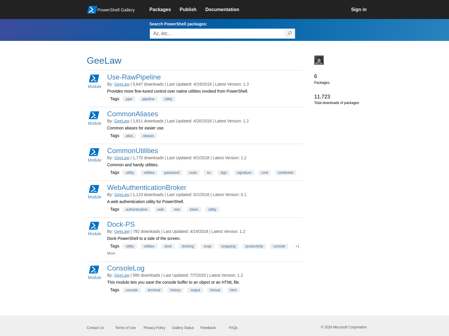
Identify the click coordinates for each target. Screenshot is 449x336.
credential (285, 173)
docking (188, 246)
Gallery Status (183, 328)
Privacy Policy (155, 328)
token (194, 209)
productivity (254, 246)
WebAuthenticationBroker (147, 187)
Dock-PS (121, 224)
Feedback (208, 328)
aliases (148, 136)
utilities (149, 173)
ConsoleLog (126, 268)
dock (168, 246)
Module (94, 81)
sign (223, 173)
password (171, 173)
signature (244, 173)
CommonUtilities (132, 151)
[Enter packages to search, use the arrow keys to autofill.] (217, 33)
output (195, 290)
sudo (193, 173)
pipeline (148, 99)
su (209, 173)
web (160, 209)
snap (207, 246)
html (233, 290)
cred (264, 173)
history (175, 290)
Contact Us (95, 328)
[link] (165, 9)
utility (168, 99)
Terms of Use (125, 328)
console (279, 246)
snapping (228, 246)
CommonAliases (132, 114)
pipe (129, 99)
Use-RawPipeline (134, 77)
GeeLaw (121, 84)
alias (129, 136)
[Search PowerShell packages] (289, 33)
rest (177, 209)
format (215, 290)
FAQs (233, 328)
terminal (154, 290)
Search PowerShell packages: (178, 24)
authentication (137, 209)
